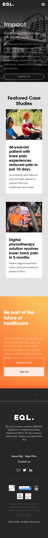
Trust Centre (34, 510)
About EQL (17, 456)
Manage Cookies (24, 515)
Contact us (24, 461)
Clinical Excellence (17, 510)
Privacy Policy (15, 504)
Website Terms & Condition (23, 507)
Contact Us (24, 81)
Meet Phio (31, 456)
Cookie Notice (31, 504)
